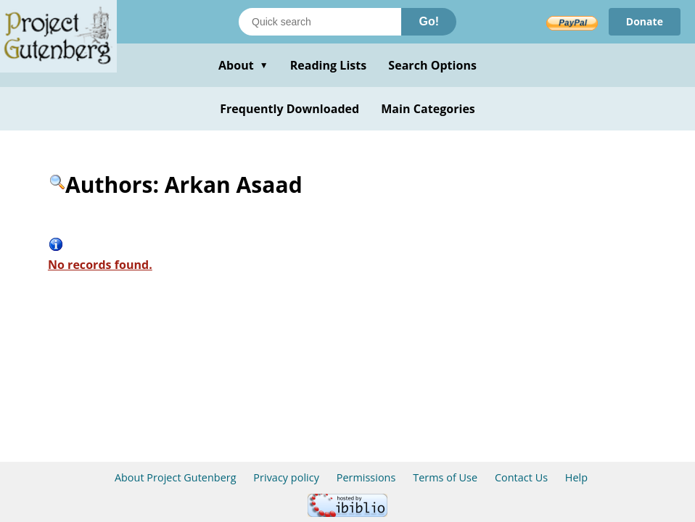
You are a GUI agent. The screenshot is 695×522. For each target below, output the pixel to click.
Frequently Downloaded (289, 109)
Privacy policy (286, 477)
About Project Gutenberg (176, 477)
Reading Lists (328, 65)
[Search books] (320, 22)
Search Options (432, 65)
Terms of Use (445, 477)
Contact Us (521, 477)
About (243, 65)
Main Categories (428, 109)
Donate (644, 21)
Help (576, 477)
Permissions (366, 477)
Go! (429, 21)
